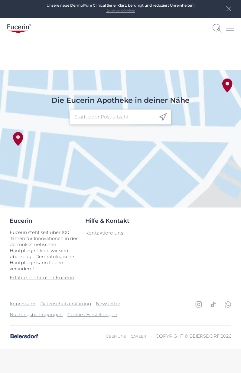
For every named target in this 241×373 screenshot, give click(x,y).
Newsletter (108, 304)
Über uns (116, 336)
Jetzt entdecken (120, 10)
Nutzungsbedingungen (36, 314)
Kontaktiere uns (104, 233)
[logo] (19, 28)
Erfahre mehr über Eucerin (42, 278)
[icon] (163, 117)
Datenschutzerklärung (65, 304)
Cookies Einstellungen (92, 314)
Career (138, 336)
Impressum (22, 304)
